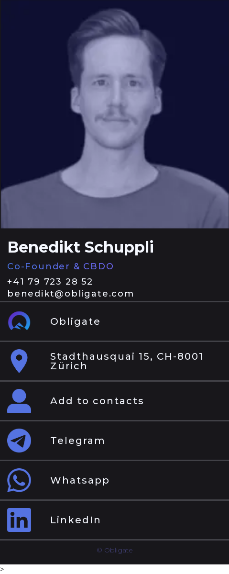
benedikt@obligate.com (70, 293)
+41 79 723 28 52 (50, 281)
